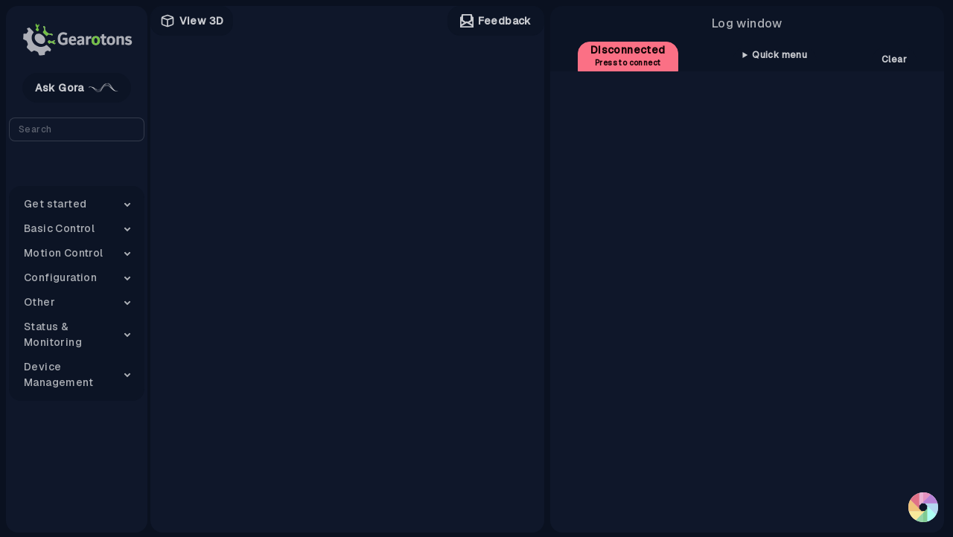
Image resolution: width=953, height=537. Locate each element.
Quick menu (779, 55)
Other (39, 302)
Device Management (58, 374)
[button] (923, 507)
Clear (894, 59)
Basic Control (59, 228)
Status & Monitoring (53, 334)
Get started (55, 203)
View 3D (192, 20)
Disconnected (628, 55)
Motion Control (63, 253)
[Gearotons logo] (77, 39)
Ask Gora (76, 87)
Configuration (60, 277)
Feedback (496, 21)
